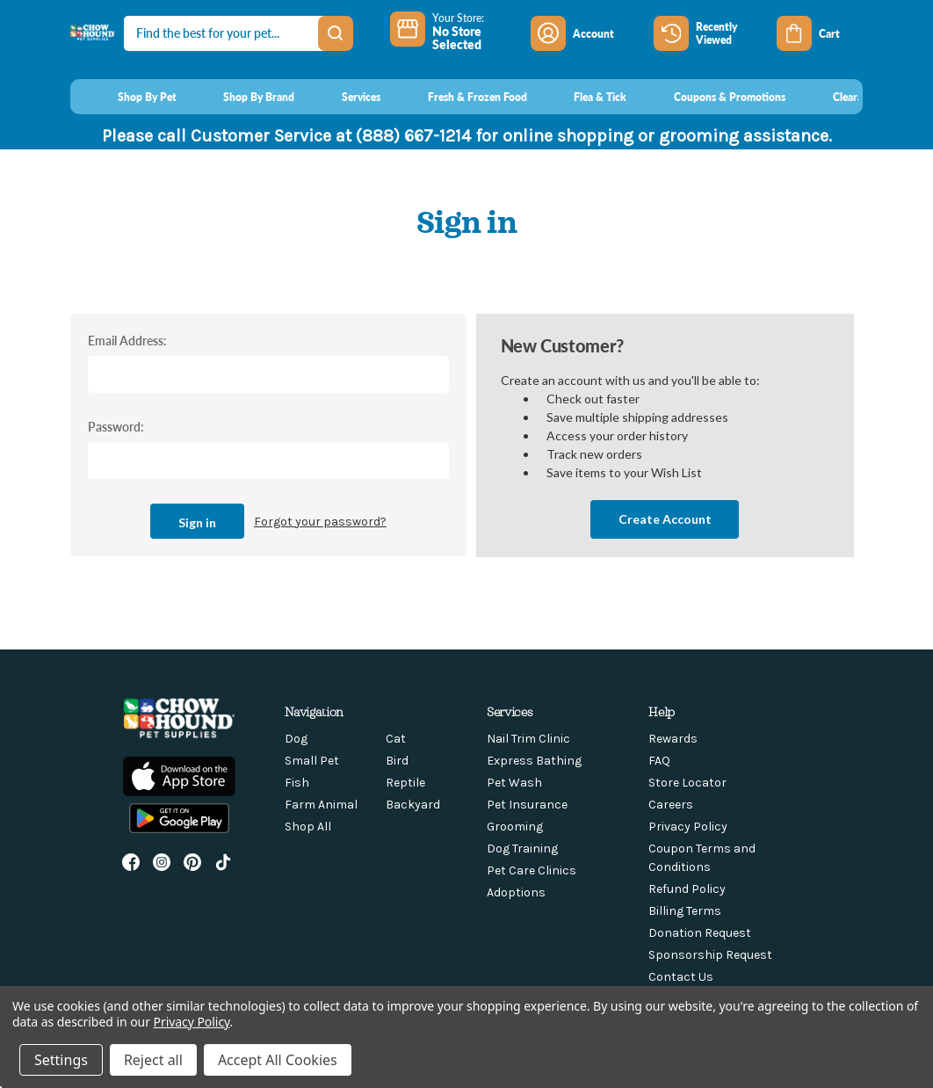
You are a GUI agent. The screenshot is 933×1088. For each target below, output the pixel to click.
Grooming (515, 826)
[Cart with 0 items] (820, 33)
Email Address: (127, 340)
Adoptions (516, 892)
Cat (396, 738)
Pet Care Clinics (531, 870)
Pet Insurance (527, 804)
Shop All (308, 826)
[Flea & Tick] (584, 96)
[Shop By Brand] (243, 96)
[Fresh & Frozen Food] (460, 96)
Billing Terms (684, 910)
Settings (61, 1060)
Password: (116, 426)
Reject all (153, 1060)
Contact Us (680, 976)
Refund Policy (687, 888)
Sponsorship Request (710, 954)
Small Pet (312, 760)
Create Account (665, 518)
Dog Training (522, 848)
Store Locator (687, 782)
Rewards (673, 738)
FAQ (659, 760)
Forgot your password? (320, 521)
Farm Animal (321, 804)
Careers (670, 804)
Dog (296, 738)
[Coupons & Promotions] (712, 96)
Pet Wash (514, 782)
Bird (397, 760)
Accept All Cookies (277, 1060)
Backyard (413, 804)
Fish (297, 782)
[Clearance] (839, 96)
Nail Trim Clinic (528, 738)
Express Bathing (534, 760)
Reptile (405, 782)
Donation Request (699, 932)
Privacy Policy (687, 826)
